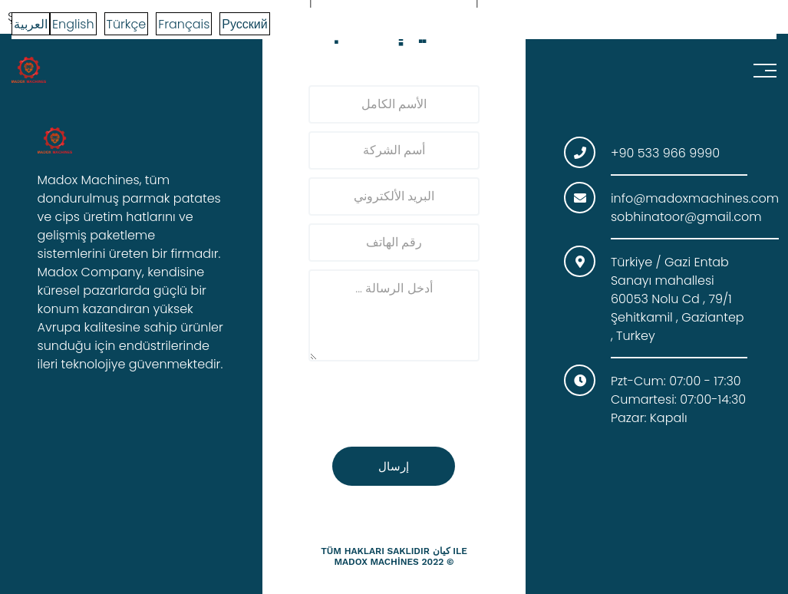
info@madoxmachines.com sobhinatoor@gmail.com (695, 208)
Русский (244, 24)
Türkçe (127, 24)
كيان (441, 551)
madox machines (376, 561)
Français (183, 24)
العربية (31, 24)
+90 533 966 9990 (665, 153)
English (73, 24)
